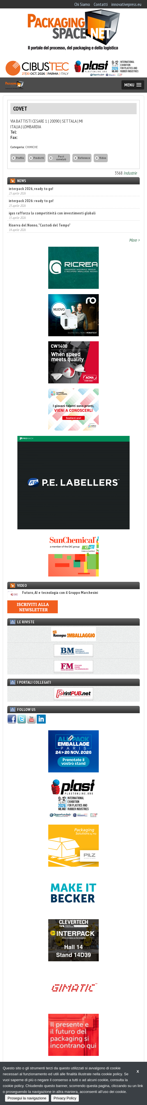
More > (134, 240)
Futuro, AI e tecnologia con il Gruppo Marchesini (52, 593)
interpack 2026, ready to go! (31, 188)
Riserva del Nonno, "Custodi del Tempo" (39, 225)
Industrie (130, 173)
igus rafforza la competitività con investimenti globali (52, 213)
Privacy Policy (65, 1098)
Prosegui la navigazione (27, 1098)
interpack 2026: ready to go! (31, 200)
